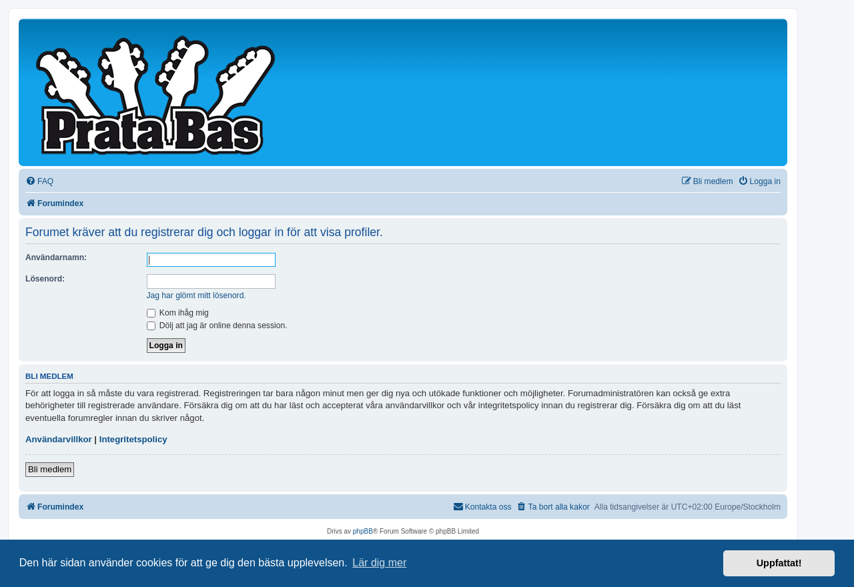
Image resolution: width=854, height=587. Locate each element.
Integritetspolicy (133, 439)
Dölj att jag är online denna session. (217, 325)
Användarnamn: (56, 257)
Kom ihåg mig (178, 313)
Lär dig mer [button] (379, 562)
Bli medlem (49, 469)
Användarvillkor (58, 439)
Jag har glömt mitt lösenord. (196, 295)
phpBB (363, 531)
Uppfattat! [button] (779, 563)
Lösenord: (45, 278)
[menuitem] (39, 182)
